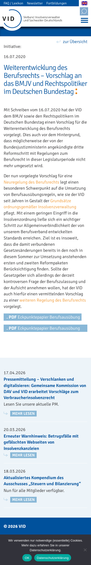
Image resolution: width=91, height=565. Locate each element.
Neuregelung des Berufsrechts (31, 182)
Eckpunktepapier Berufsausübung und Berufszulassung (43, 329)
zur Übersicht (75, 41)
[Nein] (85, 549)
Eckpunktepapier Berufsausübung (43, 317)
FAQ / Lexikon (13, 3)
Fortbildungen (56, 3)
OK (27, 558)
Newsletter (35, 3)
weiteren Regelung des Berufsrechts (52, 300)
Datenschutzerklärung (52, 558)
